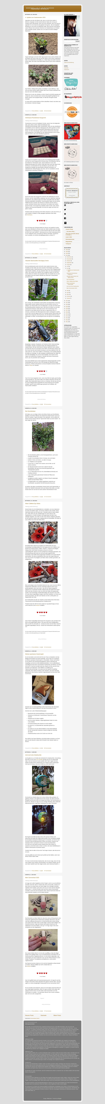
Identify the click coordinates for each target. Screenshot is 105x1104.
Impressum (66, 69)
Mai (68, 290)
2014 (67, 315)
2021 (67, 302)
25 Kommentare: (48, 253)
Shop (31, 365)
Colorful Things (69, 229)
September (69, 262)
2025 (67, 251)
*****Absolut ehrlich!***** (40, 8)
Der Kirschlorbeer (30, 411)
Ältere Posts (57, 1015)
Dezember (69, 256)
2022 (67, 300)
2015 (67, 314)
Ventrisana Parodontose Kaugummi (35, 117)
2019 (67, 306)
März (68, 294)
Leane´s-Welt (69, 237)
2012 (67, 319)
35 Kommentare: (48, 404)
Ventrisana (29, 214)
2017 (67, 310)
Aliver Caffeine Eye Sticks (32, 503)
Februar (69, 296)
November (69, 258)
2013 (67, 317)
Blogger (59, 1098)
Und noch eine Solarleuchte (33, 755)
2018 (67, 308)
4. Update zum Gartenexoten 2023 (35, 17)
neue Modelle (39, 759)
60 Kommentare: (48, 748)
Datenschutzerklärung (69, 62)
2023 (67, 255)
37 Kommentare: (48, 870)
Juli (68, 266)
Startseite (43, 1015)
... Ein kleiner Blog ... (70, 231)
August (68, 264)
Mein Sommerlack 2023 (32, 877)
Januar (68, 298)
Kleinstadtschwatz (70, 239)
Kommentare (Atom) (34, 1018)
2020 (67, 304)
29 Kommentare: (48, 110)
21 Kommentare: (48, 496)
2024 (67, 253)
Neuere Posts (29, 1015)
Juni (68, 268)
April (68, 292)
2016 (67, 312)
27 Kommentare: (48, 1011)
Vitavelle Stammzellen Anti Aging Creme (37, 260)
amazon (38, 605)
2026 (67, 249)
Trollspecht (68, 243)
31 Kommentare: (48, 647)
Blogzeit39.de (69, 241)
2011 (67, 321)
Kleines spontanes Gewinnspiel (34, 654)
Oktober (69, 260)
